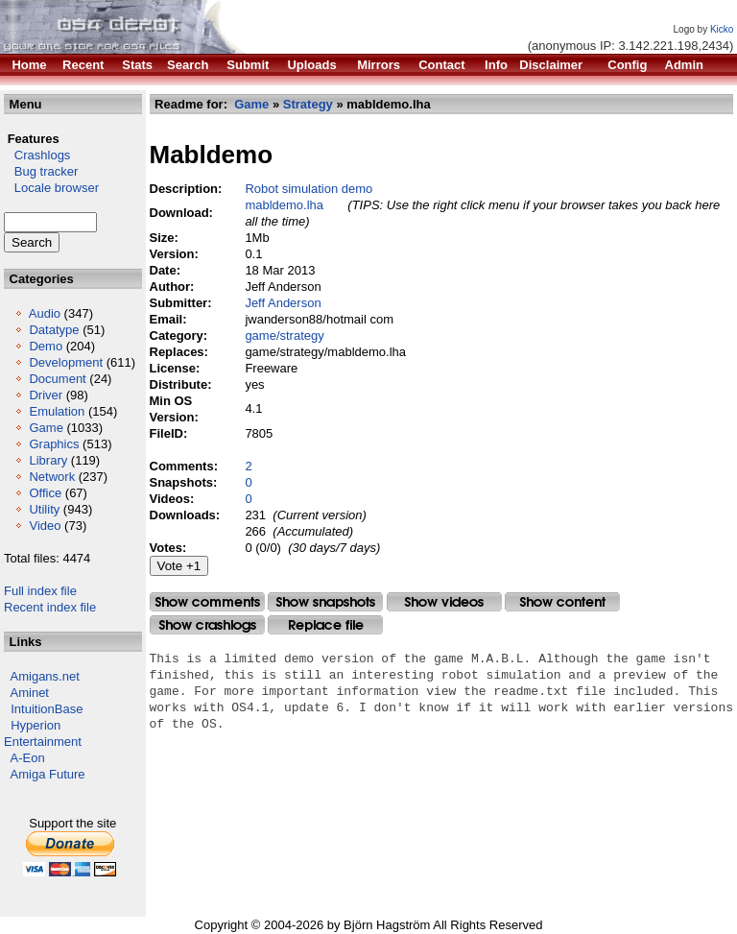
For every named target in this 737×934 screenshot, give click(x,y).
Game (45, 427)
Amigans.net (45, 676)
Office (45, 493)
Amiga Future (48, 774)
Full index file (40, 591)
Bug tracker (41, 171)
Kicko (721, 29)
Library (48, 460)
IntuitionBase (47, 709)
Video (44, 525)
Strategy (308, 104)
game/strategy (284, 335)
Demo (45, 346)
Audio (44, 313)
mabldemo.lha (284, 205)
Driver (45, 395)
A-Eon (28, 758)
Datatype (54, 330)
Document (57, 378)
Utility (44, 509)
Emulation (56, 411)
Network (52, 476)
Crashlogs (37, 155)
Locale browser (51, 187)
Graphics (54, 444)
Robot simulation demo (308, 188)
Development (66, 362)
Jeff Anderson (283, 303)
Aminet (30, 692)
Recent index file (50, 607)
